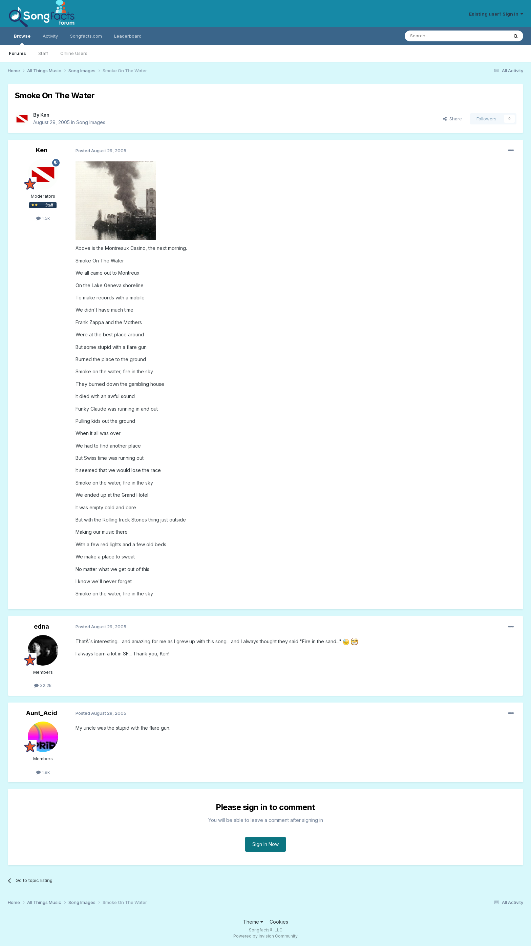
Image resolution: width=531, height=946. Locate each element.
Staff (43, 53)
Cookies (279, 922)
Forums (17, 53)
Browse (22, 39)
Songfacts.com (86, 36)
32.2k (42, 685)
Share (452, 118)
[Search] (439, 36)
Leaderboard (128, 36)
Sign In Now (265, 844)
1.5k (43, 218)
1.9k (43, 772)
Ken (44, 115)
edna (41, 626)
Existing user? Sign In (496, 14)
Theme (253, 922)
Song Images (90, 122)
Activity (50, 36)
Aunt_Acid (41, 712)
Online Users (73, 53)
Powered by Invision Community (265, 936)
